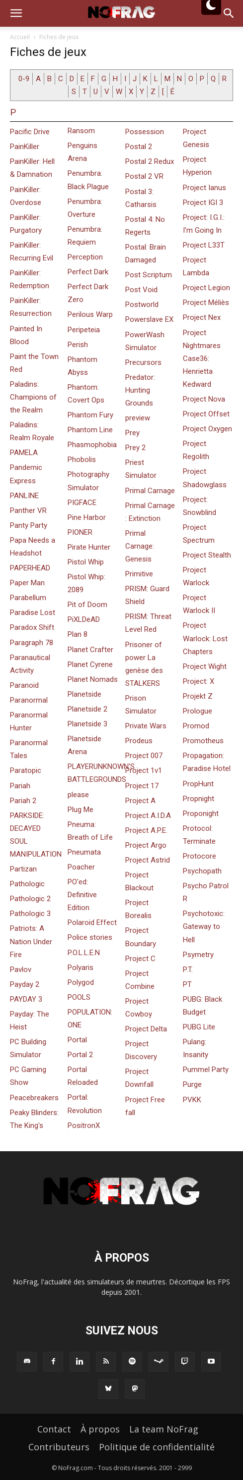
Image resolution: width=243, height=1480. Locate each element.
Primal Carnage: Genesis (139, 546)
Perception (85, 257)
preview (137, 417)
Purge (192, 1084)
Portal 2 (80, 1054)
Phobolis (82, 459)
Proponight (201, 813)
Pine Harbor (87, 517)
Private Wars (145, 725)
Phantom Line (90, 429)
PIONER (80, 532)
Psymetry (198, 954)
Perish (78, 344)
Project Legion (206, 287)
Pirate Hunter (89, 547)
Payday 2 (24, 984)
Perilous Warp (90, 314)
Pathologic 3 (30, 913)
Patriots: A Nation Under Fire (31, 941)
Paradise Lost (32, 612)
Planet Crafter (90, 649)
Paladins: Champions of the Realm (33, 397)
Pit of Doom (87, 604)
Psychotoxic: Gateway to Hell (204, 926)
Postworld (142, 304)
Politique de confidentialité (157, 1447)
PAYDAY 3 (26, 999)
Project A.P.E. (146, 830)
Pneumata (84, 852)
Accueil (20, 37)
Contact (54, 1429)
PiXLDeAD (84, 619)
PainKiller (24, 146)
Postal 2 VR (144, 176)
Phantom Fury (90, 414)
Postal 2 (138, 146)
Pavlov (20, 969)
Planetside (84, 694)
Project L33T (204, 245)
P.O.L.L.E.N (84, 952)
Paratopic (25, 770)
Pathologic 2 (30, 898)
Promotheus (203, 740)
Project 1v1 (143, 770)
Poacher (81, 867)
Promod (196, 725)
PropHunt (198, 783)
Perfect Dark (88, 271)
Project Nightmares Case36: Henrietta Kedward (202, 358)
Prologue (197, 711)
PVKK (192, 1099)
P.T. (188, 969)
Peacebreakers (34, 1097)
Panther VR (28, 510)
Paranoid (24, 685)
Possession (144, 131)
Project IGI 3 (203, 202)
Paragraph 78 (31, 642)
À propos (100, 1429)
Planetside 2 (87, 709)
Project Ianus (204, 187)
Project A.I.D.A (148, 815)
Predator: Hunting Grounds (140, 390)
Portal (77, 1039)
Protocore (199, 856)
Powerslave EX (149, 319)
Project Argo (145, 845)
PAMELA (24, 452)
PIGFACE (82, 502)
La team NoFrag (163, 1429)
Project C (140, 958)
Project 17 (142, 785)
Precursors (143, 362)
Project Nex (202, 317)
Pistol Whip (86, 562)
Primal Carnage (150, 490)
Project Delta (146, 1028)
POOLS (79, 997)
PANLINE (24, 495)
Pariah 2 (23, 800)
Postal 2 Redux (149, 161)
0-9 (23, 78)
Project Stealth (207, 555)
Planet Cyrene (90, 664)
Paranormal (29, 700)
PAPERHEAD (30, 567)
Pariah (20, 785)
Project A (140, 800)
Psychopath (202, 871)
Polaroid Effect (92, 922)
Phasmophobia (92, 444)
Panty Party (28, 525)
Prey (132, 432)
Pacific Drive (30, 131)
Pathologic (27, 883)
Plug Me (80, 809)
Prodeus (139, 740)
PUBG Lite (199, 1026)
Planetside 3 (87, 723)
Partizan (23, 869)
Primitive (139, 573)
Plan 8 (77, 634)
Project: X (198, 681)
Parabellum (28, 597)
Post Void (141, 289)
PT (187, 984)
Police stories (90, 937)
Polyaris (80, 967)
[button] (16, 13)
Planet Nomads (93, 679)
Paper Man (27, 582)
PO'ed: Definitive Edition (82, 894)
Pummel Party (206, 1069)
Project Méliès (206, 302)
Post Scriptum (148, 274)
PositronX (84, 1125)
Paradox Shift (32, 627)
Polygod (81, 982)
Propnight (198, 798)
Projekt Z (198, 696)
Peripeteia (84, 329)
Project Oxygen (207, 428)
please (78, 794)
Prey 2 (135, 447)
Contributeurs (58, 1447)
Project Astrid (147, 860)
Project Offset (206, 413)
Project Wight (205, 666)
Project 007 (143, 755)
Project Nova (204, 399)
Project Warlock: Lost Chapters (205, 638)
